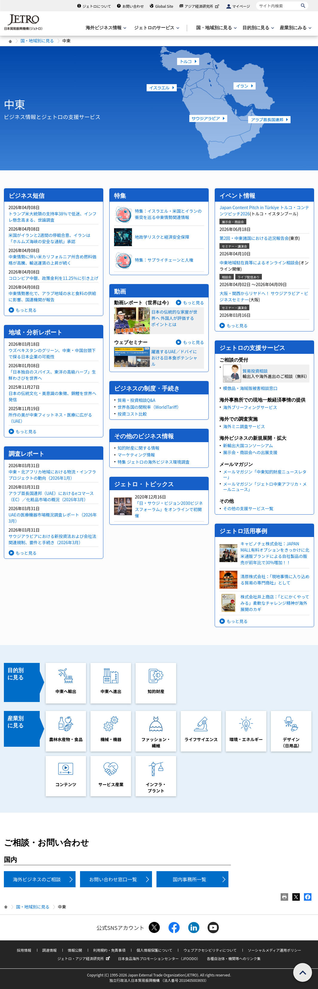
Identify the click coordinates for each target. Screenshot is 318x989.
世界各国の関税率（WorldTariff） (149, 407)
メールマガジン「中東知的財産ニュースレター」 (264, 474)
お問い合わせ (133, 6)
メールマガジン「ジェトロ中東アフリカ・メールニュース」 (265, 486)
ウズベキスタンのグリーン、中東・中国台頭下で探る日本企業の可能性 (52, 353)
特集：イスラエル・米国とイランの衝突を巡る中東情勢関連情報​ (168, 214)
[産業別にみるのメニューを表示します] (295, 27)
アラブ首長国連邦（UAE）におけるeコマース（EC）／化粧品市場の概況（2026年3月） (51, 496)
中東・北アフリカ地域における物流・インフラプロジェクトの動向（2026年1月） (52, 475)
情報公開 (75, 950)
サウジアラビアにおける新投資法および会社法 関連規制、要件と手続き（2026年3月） (52, 539)
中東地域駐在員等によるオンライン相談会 (259, 263)
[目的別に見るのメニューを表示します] (257, 27)
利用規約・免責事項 (109, 950)
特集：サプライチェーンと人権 (164, 260)
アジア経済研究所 (202, 6)
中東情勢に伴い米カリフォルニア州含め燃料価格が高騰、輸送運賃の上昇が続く (52, 260)
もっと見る (26, 310)
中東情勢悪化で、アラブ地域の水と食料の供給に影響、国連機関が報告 (52, 296)
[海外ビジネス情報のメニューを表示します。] (105, 27)
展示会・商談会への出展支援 (250, 452)
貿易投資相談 (255, 371)
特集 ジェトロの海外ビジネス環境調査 (154, 462)
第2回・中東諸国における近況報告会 (254, 238)
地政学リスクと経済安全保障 (162, 237)
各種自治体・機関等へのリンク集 (234, 958)
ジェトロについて (96, 6)
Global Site (164, 6)
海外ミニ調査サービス (244, 426)
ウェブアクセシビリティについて (209, 950)
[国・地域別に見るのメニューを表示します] (216, 27)
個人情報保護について (154, 950)
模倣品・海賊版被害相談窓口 (250, 388)
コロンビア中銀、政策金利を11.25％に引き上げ (54, 278)
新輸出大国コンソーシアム (248, 445)
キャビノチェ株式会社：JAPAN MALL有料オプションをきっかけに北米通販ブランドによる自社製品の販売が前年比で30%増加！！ (274, 553)
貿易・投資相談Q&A (136, 400)
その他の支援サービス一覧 (248, 508)
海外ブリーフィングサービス (250, 407)
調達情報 (49, 950)
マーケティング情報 (136, 455)
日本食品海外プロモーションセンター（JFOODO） (159, 958)
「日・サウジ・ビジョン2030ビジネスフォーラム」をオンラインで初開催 (169, 509)
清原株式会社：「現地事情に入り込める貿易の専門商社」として (274, 579)
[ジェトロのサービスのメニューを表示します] (156, 27)
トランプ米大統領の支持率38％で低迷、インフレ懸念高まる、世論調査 (53, 217)
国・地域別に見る (37, 41)
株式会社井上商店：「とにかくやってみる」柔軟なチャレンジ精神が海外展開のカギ (274, 603)
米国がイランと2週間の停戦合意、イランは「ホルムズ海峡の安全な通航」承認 (49, 238)
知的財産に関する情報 (138, 448)
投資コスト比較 (132, 414)
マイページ (241, 6)
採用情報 (24, 950)
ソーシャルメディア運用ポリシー (274, 950)
